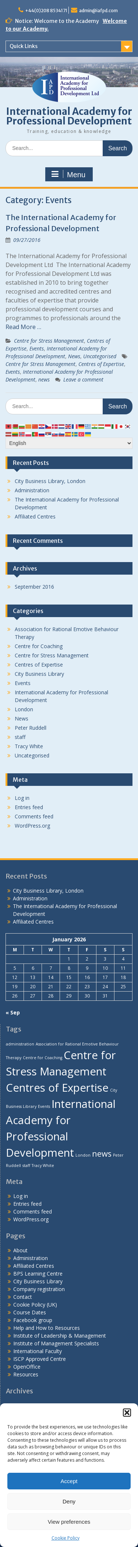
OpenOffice (26, 1366)
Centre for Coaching (39, 646)
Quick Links (24, 46)
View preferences (69, 1522)
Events (36, 348)
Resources (25, 1374)
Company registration (39, 1289)
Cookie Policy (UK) (35, 1304)
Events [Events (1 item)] (44, 1106)
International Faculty (37, 1351)
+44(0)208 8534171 (46, 10)
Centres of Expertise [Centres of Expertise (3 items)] (57, 1087)
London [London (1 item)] (83, 1155)
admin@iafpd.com (98, 10)
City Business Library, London (50, 481)
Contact (22, 1296)
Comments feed (34, 816)
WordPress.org (32, 825)
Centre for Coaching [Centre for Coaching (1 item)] (42, 1057)
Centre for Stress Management (49, 340)
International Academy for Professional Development (69, 116)
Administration (32, 490)
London (24, 709)
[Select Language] (69, 443)
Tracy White (29, 746)
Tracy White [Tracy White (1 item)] (43, 1165)
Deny (69, 1501)
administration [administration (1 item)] (20, 1044)
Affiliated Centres (35, 516)
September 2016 (34, 586)
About (20, 1250)
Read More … (23, 327)
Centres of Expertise (101, 363)
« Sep (13, 1012)
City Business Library (39, 673)
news (44, 379)
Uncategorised (99, 356)
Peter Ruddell (30, 727)
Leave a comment (83, 379)
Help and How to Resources (46, 1327)
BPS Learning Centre (38, 1273)
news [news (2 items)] (102, 1153)
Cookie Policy (65, 1538)
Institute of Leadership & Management (59, 1335)
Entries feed (29, 807)
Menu (68, 174)
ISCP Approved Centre (39, 1358)
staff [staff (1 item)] (26, 1165)
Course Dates (29, 1312)
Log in (22, 797)
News (74, 356)
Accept (69, 1481)
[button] (127, 1412)
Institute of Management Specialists (56, 1343)
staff (20, 736)
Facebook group (32, 1320)
